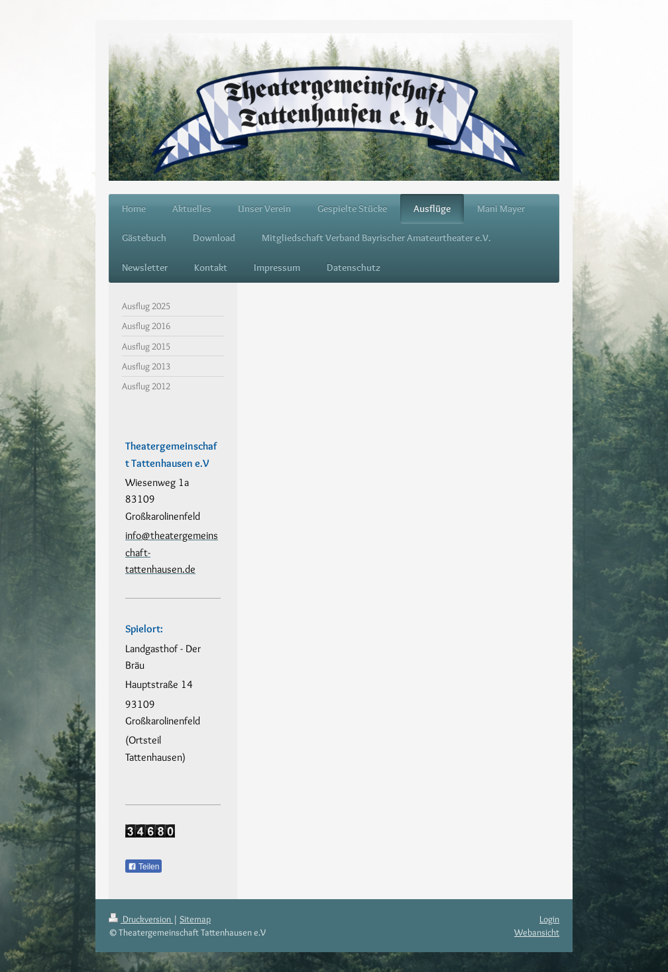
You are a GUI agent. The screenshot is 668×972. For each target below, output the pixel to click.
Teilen (143, 866)
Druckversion (141, 919)
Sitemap (195, 919)
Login (549, 919)
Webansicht (536, 932)
